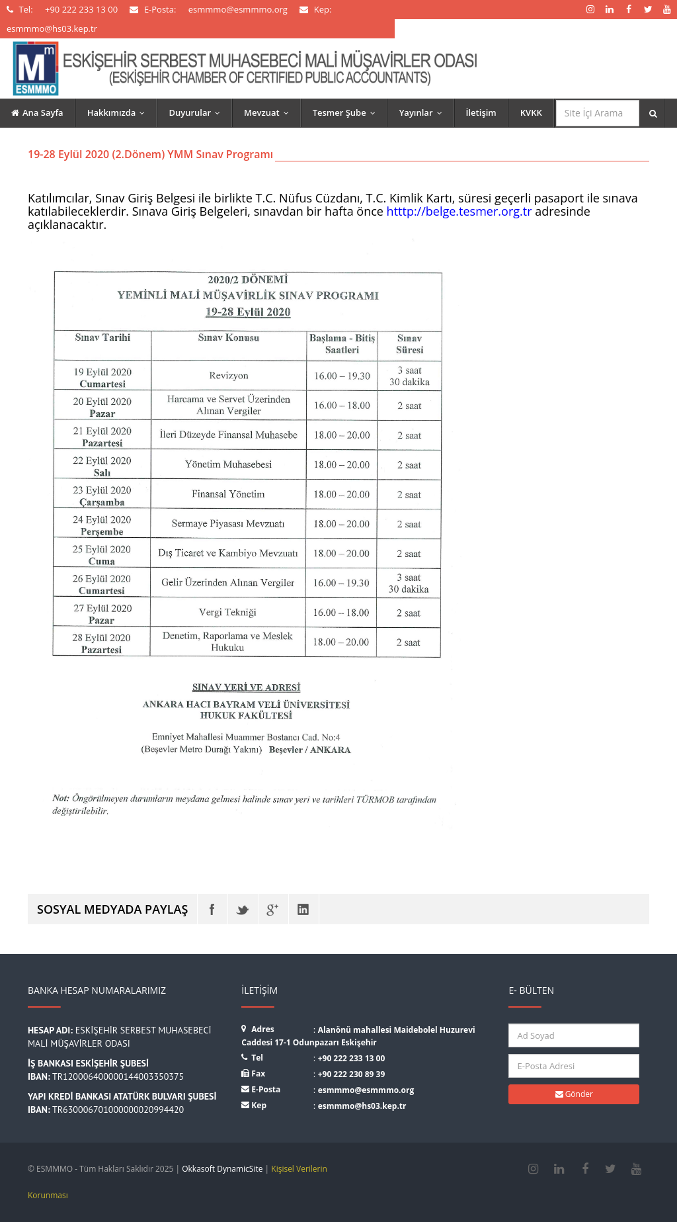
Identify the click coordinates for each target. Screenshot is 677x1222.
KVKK (531, 112)
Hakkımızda (119, 112)
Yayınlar (423, 112)
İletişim (481, 112)
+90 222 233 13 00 (351, 1058)
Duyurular (197, 112)
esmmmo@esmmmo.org (366, 1090)
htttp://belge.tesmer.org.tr (459, 211)
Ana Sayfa (37, 112)
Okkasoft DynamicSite (222, 1168)
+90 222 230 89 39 (351, 1074)
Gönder (574, 1094)
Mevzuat (269, 112)
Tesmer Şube (347, 112)
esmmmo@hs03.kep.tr (362, 1106)
